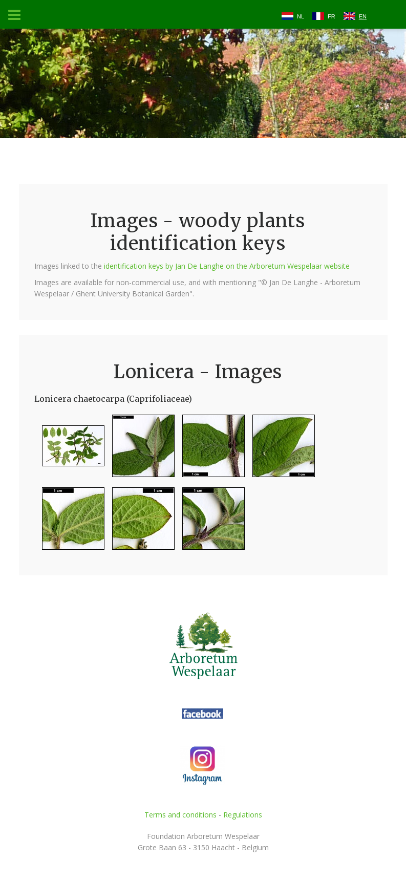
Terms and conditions (180, 815)
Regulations (242, 815)
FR (331, 16)
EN (363, 16)
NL (300, 16)
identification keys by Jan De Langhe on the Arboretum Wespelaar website (227, 266)
